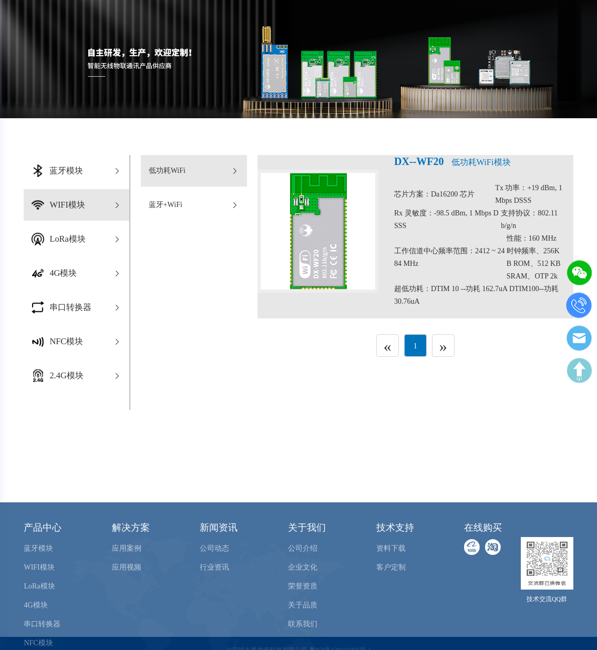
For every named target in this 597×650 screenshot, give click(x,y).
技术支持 (395, 567)
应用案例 (126, 588)
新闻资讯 (219, 567)
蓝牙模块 (38, 588)
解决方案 (131, 567)
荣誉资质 (302, 626)
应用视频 (126, 607)
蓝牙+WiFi (194, 205)
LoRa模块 (39, 626)
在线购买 (528, 19)
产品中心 (42, 567)
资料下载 (391, 588)
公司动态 (214, 588)
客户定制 (391, 607)
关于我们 (307, 567)
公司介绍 (302, 588)
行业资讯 (214, 607)
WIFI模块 (39, 607)
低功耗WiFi (194, 171)
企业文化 (302, 607)
